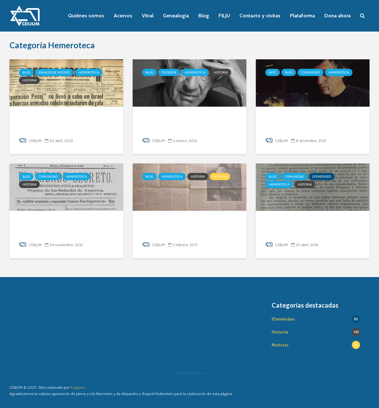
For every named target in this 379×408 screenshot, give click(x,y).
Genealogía (176, 16)
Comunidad (310, 72)
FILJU (224, 16)
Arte (272, 72)
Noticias (220, 176)
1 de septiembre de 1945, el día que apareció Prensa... (308, 227)
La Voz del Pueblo (170, 222)
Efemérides (321, 176)
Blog (203, 16)
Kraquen (77, 387)
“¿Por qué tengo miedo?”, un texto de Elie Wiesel (185, 123)
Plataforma (302, 16)
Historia (29, 80)
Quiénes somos (86, 16)
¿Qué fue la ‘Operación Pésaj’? (66, 118)
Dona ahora (337, 16)
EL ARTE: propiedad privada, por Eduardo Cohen (309, 123)
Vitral (147, 16)
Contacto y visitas (259, 16)
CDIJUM (30, 140)
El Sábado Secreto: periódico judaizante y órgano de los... (64, 227)
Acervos (123, 16)
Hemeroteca (88, 72)
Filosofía (169, 72)
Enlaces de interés (54, 72)
